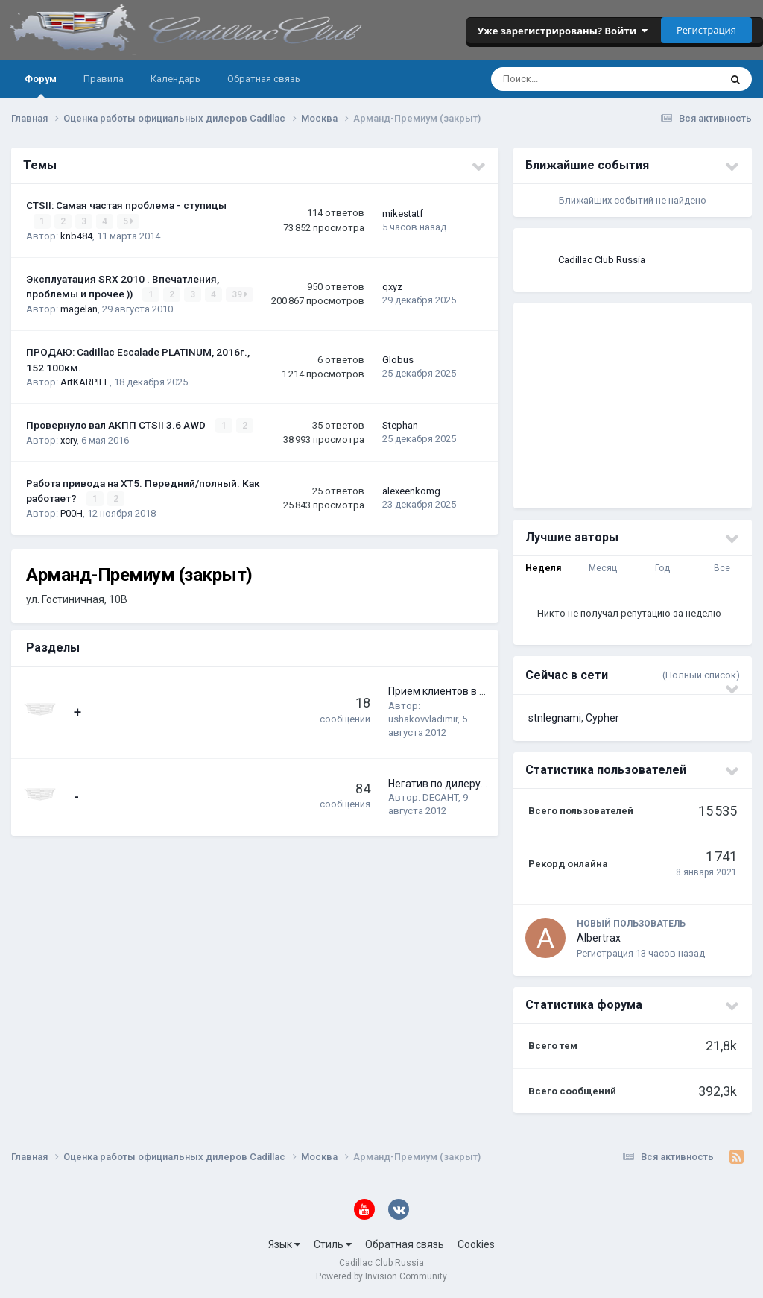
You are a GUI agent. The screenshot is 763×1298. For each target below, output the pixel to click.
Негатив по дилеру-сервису (456, 784)
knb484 (76, 236)
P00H (71, 513)
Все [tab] (722, 568)
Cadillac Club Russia (601, 259)
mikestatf (402, 213)
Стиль (333, 1244)
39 (239, 294)
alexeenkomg (411, 491)
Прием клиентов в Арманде (456, 691)
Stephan (400, 425)
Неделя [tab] (543, 568)
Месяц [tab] (603, 568)
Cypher (602, 718)
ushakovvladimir (423, 719)
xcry (68, 440)
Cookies (476, 1244)
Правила (103, 78)
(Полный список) (701, 675)
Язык (284, 1244)
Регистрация (706, 30)
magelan (79, 309)
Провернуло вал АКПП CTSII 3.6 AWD (117, 425)
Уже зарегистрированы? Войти (563, 30)
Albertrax (599, 938)
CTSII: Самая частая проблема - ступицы (126, 205)
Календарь (175, 78)
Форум (41, 85)
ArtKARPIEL (85, 382)
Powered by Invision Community (381, 1276)
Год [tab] (662, 568)
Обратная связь (263, 78)
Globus (398, 359)
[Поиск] (557, 79)
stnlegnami (554, 718)
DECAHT (440, 797)
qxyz (392, 286)
